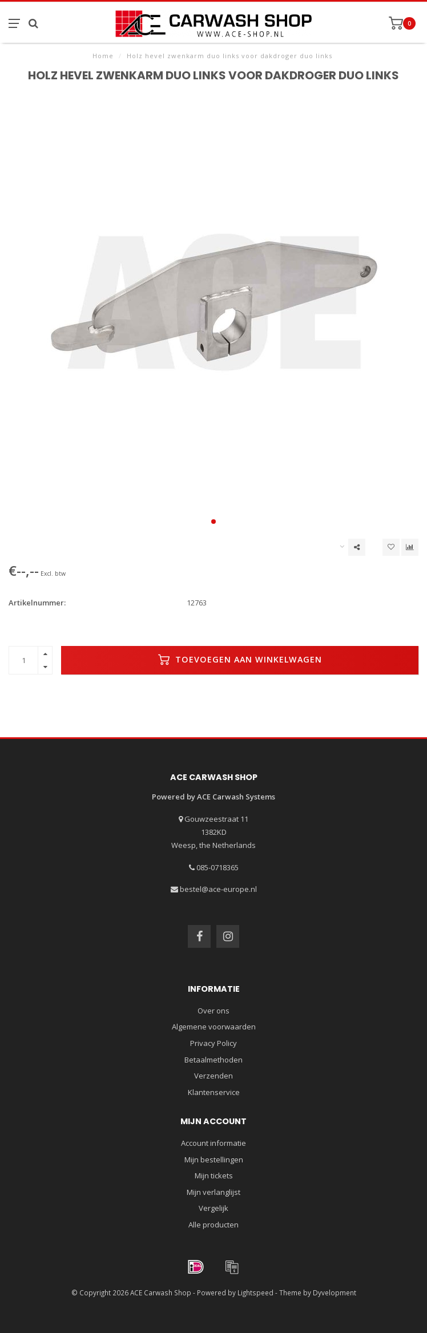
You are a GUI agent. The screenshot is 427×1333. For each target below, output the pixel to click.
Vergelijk (213, 1208)
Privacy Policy (213, 1043)
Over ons (213, 1010)
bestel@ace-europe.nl (218, 889)
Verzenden (213, 1076)
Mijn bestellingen (213, 1159)
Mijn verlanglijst (213, 1192)
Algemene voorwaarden (214, 1026)
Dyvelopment (334, 1292)
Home (103, 55)
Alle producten (213, 1224)
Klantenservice (214, 1092)
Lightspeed (255, 1292)
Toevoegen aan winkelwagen (240, 659)
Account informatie (213, 1143)
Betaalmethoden (213, 1060)
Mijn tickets (214, 1175)
